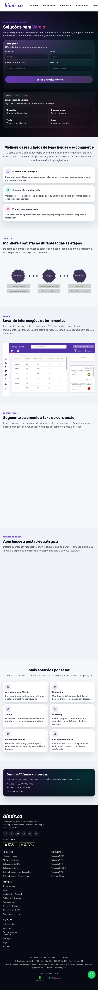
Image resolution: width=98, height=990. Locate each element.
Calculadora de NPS (11, 864)
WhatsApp (7, 928)
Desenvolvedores (11, 932)
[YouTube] (23, 833)
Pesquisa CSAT (57, 860)
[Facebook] (5, 833)
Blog (5, 890)
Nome (53, 51)
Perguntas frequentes (12, 914)
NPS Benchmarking (11, 860)
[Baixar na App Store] (10, 844)
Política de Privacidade (13, 898)
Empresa (9, 51)
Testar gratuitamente (49, 79)
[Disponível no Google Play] (27, 844)
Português (7, 938)
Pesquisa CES (57, 864)
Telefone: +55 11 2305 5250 (18, 788)
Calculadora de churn (12, 868)
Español (6, 946)
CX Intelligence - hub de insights (17, 872)
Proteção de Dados (11, 906)
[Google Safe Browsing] (40, 978)
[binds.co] (14, 5)
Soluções (33, 5)
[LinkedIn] (17, 833)
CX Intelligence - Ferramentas (16, 876)
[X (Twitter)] (11, 833)
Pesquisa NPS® (57, 856)
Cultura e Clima (57, 876)
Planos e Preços (10, 856)
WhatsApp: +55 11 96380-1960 (20, 784)
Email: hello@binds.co (16, 791)
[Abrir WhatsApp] (91, 975)
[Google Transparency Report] (54, 978)
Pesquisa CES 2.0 (58, 868)
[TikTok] (30, 833)
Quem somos (9, 886)
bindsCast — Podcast (12, 894)
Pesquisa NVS (57, 872)
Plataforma (49, 5)
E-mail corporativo (15, 63)
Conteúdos (82, 5)
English (6, 942)
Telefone (55, 63)
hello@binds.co (9, 924)
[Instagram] (36, 833)
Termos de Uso (10, 902)
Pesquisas (66, 5)
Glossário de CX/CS (11, 910)
